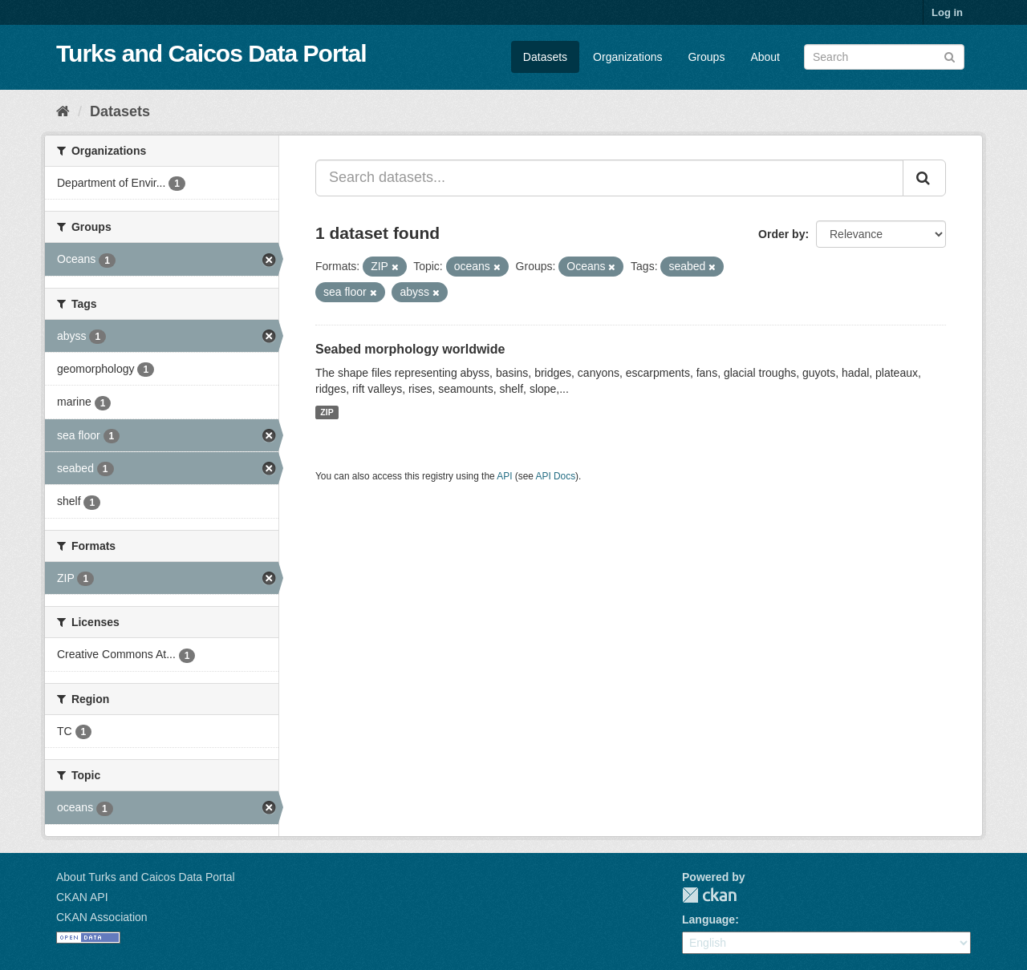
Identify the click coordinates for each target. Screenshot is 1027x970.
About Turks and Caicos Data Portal (145, 877)
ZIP (326, 412)
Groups (706, 57)
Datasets (545, 57)
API (504, 476)
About (765, 57)
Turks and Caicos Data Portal (211, 53)
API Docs (556, 476)
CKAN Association (102, 917)
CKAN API (82, 897)
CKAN (709, 895)
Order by (781, 234)
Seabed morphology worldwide (410, 349)
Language (708, 919)
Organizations (627, 57)
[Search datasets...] (609, 178)
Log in (947, 12)
